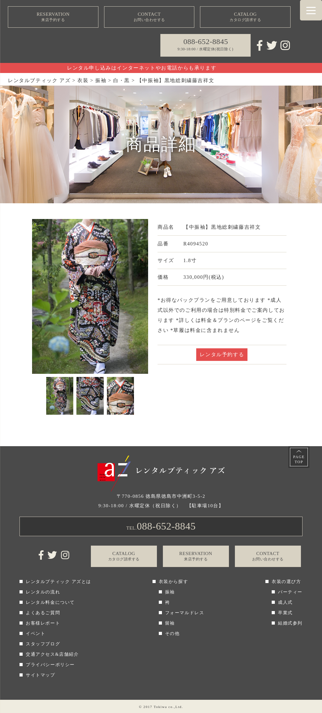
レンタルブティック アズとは (58, 581)
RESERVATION (53, 17)
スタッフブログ (43, 644)
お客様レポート (43, 623)
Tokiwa (160, 707)
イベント (35, 633)
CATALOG (245, 17)
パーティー (290, 592)
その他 (172, 633)
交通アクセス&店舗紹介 (52, 654)
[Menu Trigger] (311, 10)
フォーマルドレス (184, 612)
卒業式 (285, 612)
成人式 (285, 602)
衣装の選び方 (286, 581)
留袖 (170, 623)
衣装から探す (173, 581)
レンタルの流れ (43, 592)
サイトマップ (40, 675)
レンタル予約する (222, 354)
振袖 (170, 592)
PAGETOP (299, 459)
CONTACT (149, 17)
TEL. (161, 526)
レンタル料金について (50, 602)
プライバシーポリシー (50, 664)
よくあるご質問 (43, 612)
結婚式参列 (290, 623)
